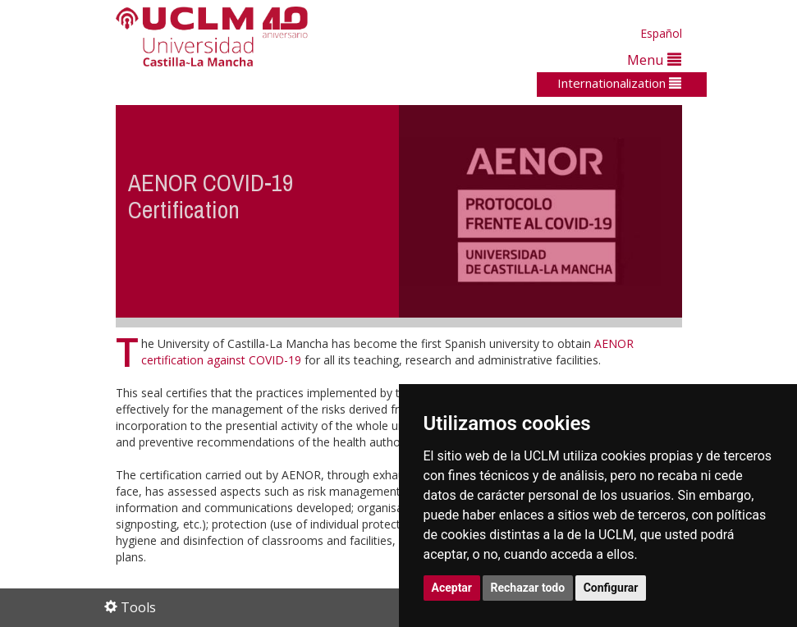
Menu (654, 59)
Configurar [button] (611, 587)
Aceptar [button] (452, 587)
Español (661, 33)
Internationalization (619, 83)
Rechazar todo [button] (528, 587)
